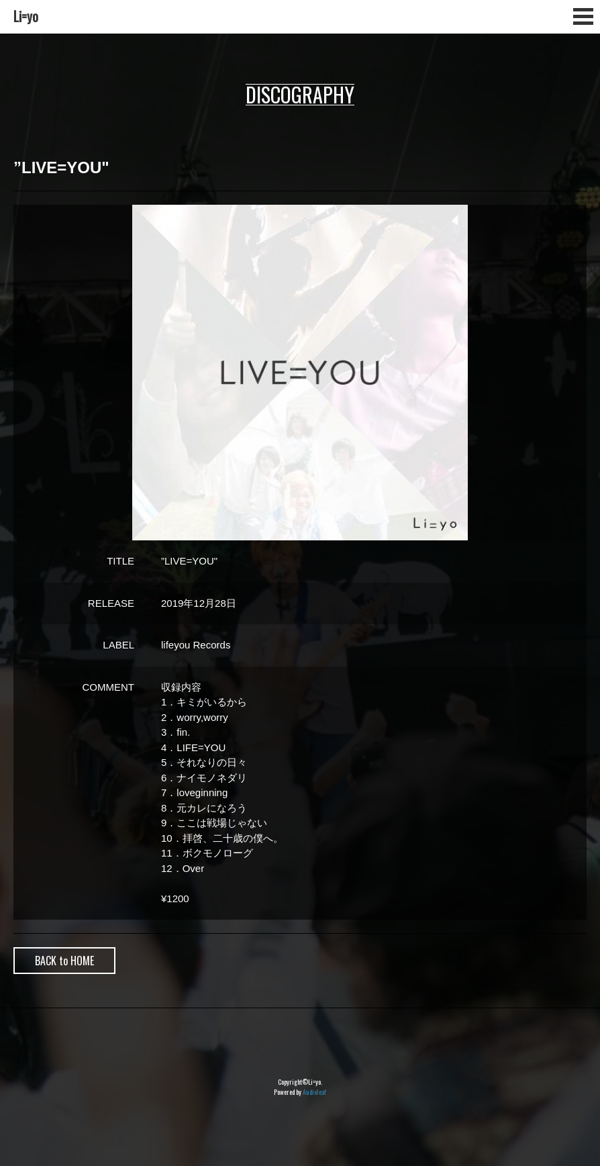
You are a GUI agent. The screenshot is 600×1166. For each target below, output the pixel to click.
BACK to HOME (64, 961)
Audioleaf (314, 1092)
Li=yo (25, 16)
